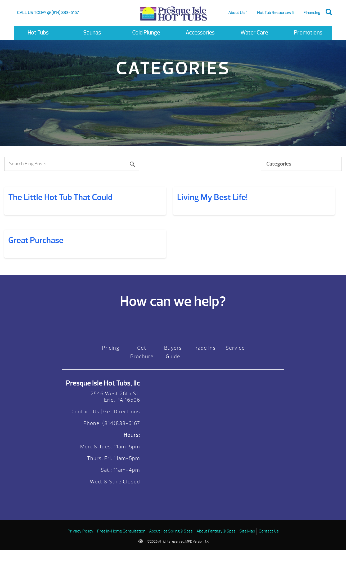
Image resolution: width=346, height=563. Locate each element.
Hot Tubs (38, 32)
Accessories (200, 32)
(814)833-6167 (120, 466)
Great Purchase (36, 283)
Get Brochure (142, 395)
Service (235, 391)
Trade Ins (204, 391)
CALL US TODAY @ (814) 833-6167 (48, 12)
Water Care (254, 32)
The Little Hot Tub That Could (60, 197)
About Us (236, 12)
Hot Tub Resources (274, 12)
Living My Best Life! (43, 240)
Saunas (92, 32)
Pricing (110, 391)
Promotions (308, 32)
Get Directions (121, 454)
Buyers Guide (173, 395)
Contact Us (85, 454)
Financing (311, 12)
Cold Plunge (146, 32)
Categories (278, 164)
